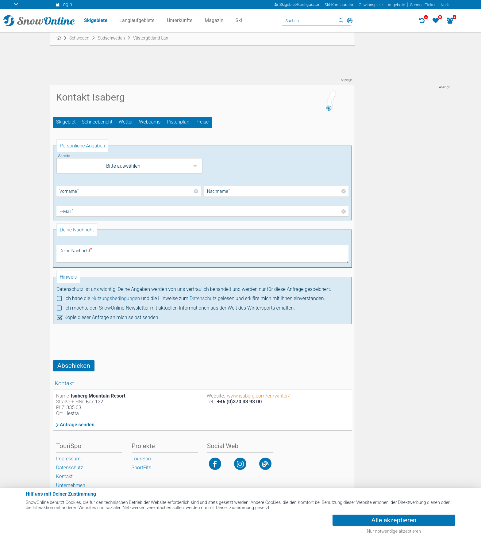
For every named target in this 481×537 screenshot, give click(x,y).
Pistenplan (178, 122)
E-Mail (66, 211)
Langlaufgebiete (136, 20)
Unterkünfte (179, 20)
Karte (446, 4)
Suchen (341, 21)
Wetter (126, 122)
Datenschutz (203, 298)
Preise (202, 122)
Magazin (214, 20)
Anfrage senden (77, 424)
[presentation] (99, 342)
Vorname (69, 191)
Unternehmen (70, 485)
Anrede (64, 156)
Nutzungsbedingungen (115, 298)
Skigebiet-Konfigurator (299, 4)
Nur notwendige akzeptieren (394, 531)
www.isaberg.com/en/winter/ (258, 396)
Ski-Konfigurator (339, 4)
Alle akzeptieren (394, 520)
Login (66, 4)
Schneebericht (97, 122)
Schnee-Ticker (423, 4)
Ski (238, 20)
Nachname (218, 191)
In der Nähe (350, 21)
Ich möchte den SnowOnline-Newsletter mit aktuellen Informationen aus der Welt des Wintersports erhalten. (179, 308)
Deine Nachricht (76, 250)
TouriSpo (141, 459)
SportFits (141, 467)
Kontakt (64, 476)
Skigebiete (95, 20)
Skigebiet (66, 122)
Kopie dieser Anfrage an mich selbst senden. (112, 317)
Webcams (149, 122)
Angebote (396, 4)
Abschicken (73, 365)
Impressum (68, 459)
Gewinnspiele (371, 4)
